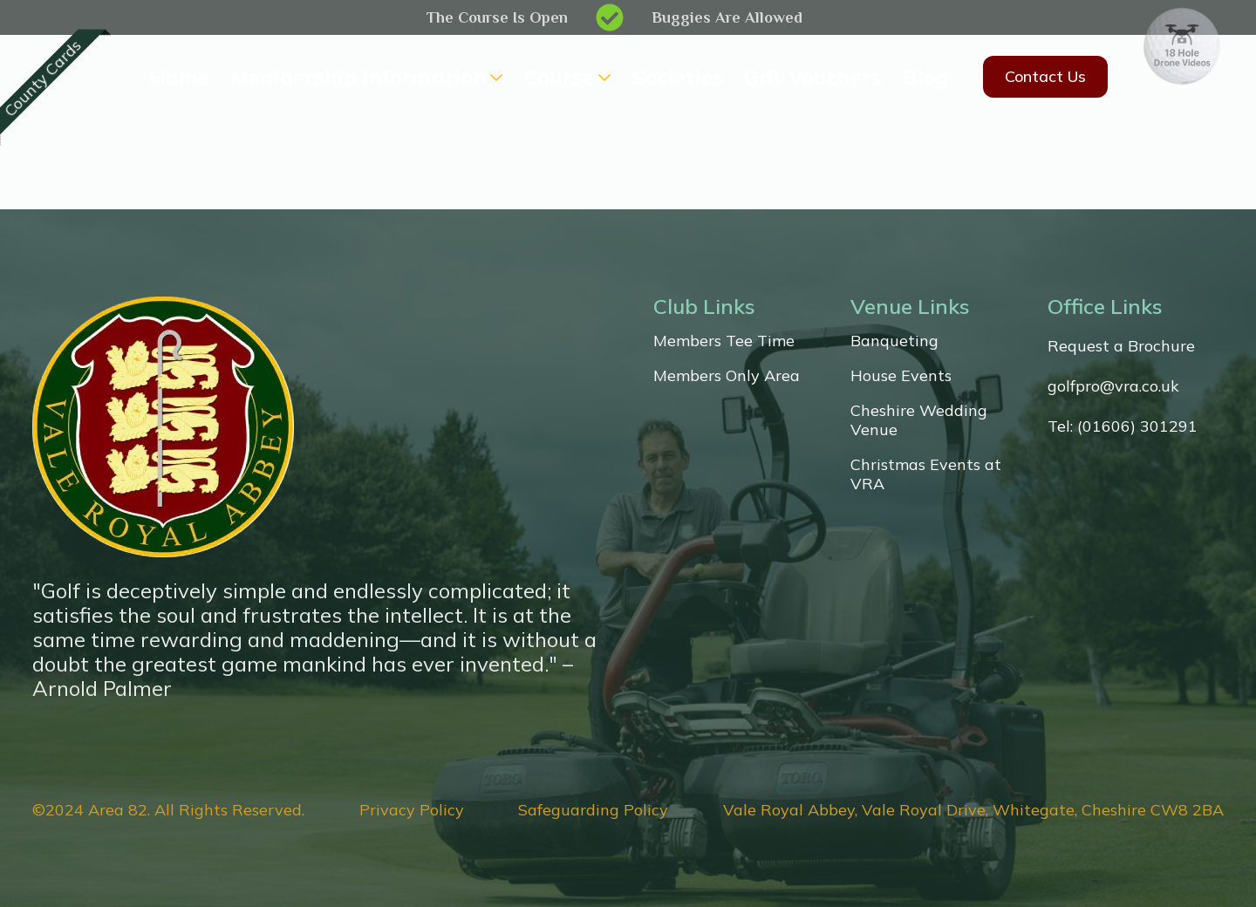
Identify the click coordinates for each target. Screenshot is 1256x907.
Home (179, 76)
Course (559, 76)
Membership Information (358, 76)
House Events (901, 375)
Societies (677, 76)
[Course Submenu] (602, 76)
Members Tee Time (724, 341)
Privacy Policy (411, 810)
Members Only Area (726, 375)
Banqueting (894, 341)
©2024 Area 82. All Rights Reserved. (168, 810)
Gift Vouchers (813, 76)
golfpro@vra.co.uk (1113, 386)
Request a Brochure (1121, 346)
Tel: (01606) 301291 (1123, 426)
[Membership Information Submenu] (494, 76)
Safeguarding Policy (593, 810)
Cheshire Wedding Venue (918, 420)
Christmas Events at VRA (925, 474)
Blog (926, 76)
